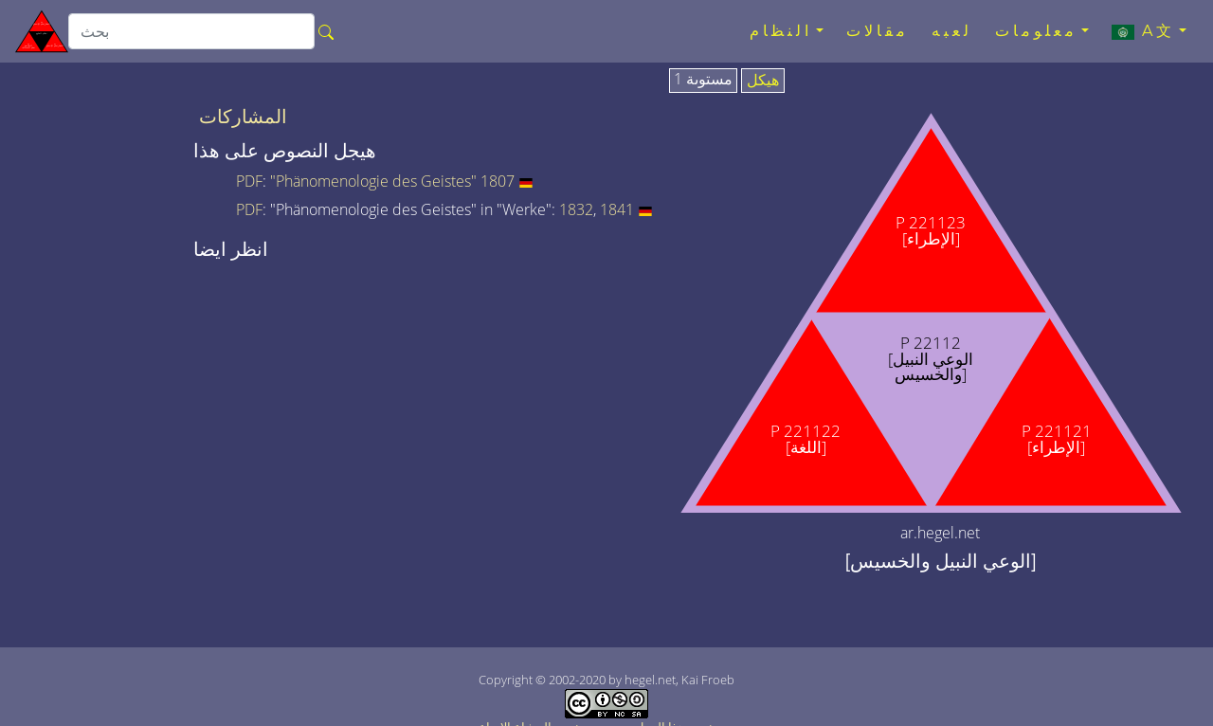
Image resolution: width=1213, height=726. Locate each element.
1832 (576, 209)
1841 (617, 209)
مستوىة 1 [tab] (703, 79)
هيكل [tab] (763, 80)
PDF (249, 181)
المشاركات (243, 116)
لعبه (952, 31)
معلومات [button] (1036, 31)
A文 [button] (1143, 31)
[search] (191, 31)
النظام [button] (781, 31)
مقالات (877, 31)
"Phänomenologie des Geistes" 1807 (392, 181)
